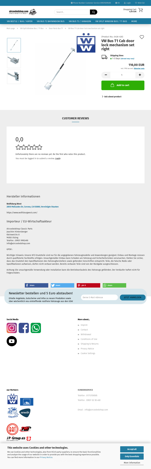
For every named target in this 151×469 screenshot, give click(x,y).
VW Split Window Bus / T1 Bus (111, 21)
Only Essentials (132, 456)
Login (127, 3)
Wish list (140, 3)
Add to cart (119, 85)
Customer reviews (75, 118)
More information (132, 463)
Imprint (84, 325)
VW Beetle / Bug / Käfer (19, 21)
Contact (84, 330)
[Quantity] (123, 75)
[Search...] (93, 12)
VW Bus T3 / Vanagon (80, 21)
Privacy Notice (46, 457)
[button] (105, 75)
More (134, 21)
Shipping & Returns (90, 344)
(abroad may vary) (127, 59)
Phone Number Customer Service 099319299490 (91, 3)
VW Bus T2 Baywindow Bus (50, 21)
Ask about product (112, 96)
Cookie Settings (88, 353)
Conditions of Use (89, 339)
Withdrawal (86, 334)
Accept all (131, 449)
